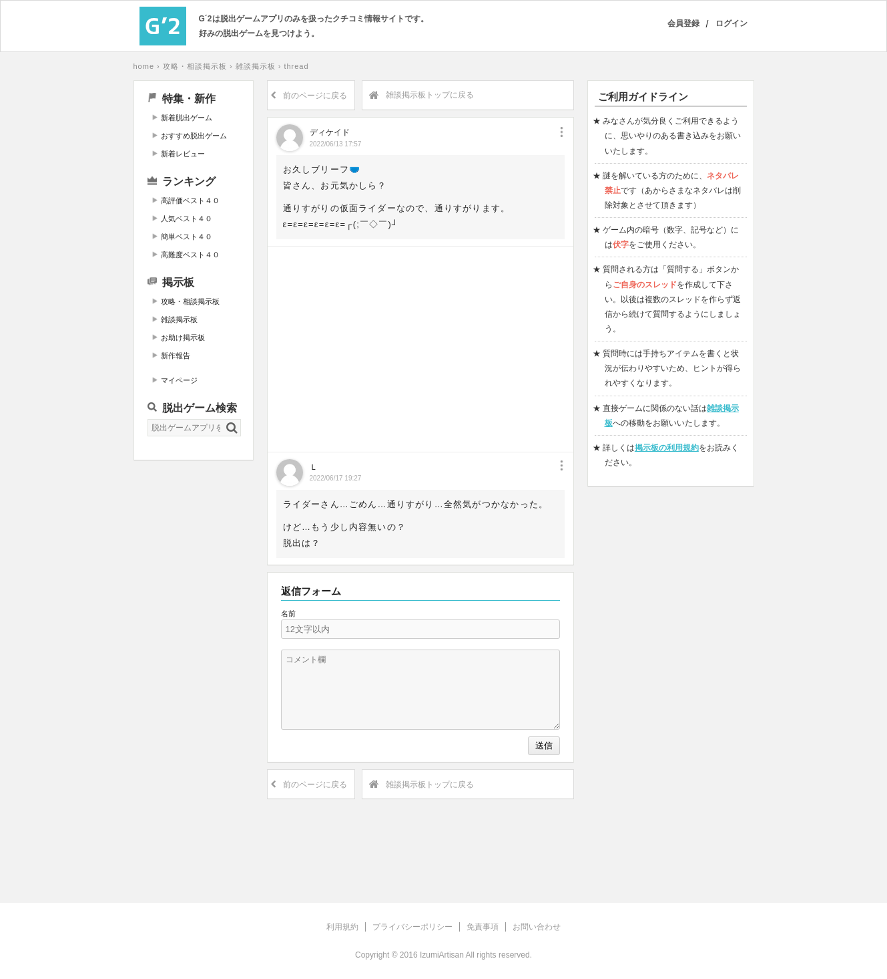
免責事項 (483, 927)
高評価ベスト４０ (190, 200)
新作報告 (175, 356)
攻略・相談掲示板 (195, 66)
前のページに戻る (309, 95)
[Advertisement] (193, 674)
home (144, 66)
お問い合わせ (537, 927)
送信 (544, 745)
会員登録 (683, 23)
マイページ (179, 380)
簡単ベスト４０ (186, 237)
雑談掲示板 (256, 66)
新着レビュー (183, 154)
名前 (288, 613)
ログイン (731, 23)
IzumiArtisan (442, 955)
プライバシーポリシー (412, 927)
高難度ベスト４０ (190, 255)
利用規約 (342, 927)
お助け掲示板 (183, 337)
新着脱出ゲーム (186, 118)
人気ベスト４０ (186, 219)
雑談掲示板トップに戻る (421, 95)
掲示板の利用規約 (667, 447)
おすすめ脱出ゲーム (194, 136)
